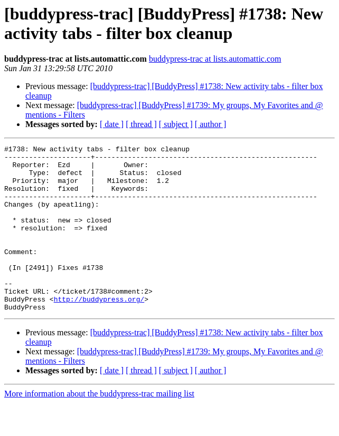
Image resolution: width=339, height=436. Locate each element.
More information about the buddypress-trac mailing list (99, 426)
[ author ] (211, 124)
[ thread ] (141, 124)
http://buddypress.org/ (99, 330)
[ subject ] (176, 124)
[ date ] (112, 124)
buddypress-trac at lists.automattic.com (215, 58)
